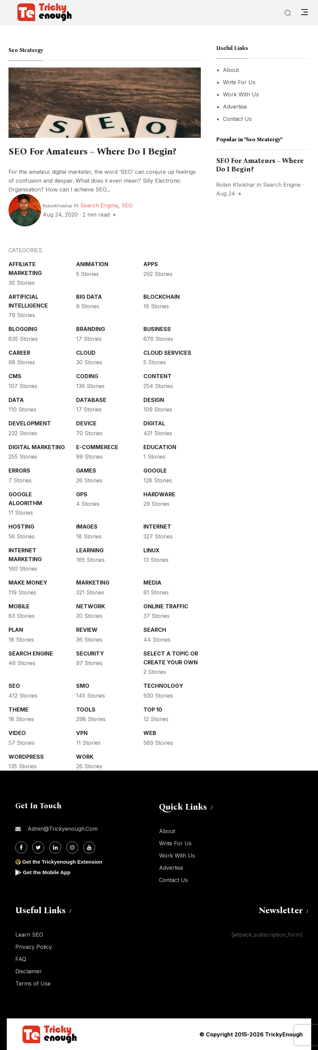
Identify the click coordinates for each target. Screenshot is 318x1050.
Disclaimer (28, 971)
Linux (151, 550)
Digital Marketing (36, 447)
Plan (15, 629)
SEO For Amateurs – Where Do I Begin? (96, 151)
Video (17, 733)
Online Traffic (165, 606)
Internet (157, 526)
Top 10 (152, 709)
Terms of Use (33, 983)
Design (153, 400)
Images (87, 526)
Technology (163, 685)
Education (159, 447)
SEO (126, 205)
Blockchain (161, 296)
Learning (90, 550)
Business (157, 329)
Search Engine (99, 205)
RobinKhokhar (58, 205)
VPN (82, 733)
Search (154, 629)
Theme (18, 709)
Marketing (92, 582)
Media (152, 582)
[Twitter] (38, 847)
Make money (27, 582)
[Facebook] (21, 847)
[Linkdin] (55, 847)
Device (86, 423)
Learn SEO (29, 934)
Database (91, 400)
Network (90, 606)
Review (87, 629)
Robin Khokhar (235, 184)
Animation (92, 264)
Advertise (235, 106)
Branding (90, 329)
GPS (81, 494)
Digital (154, 423)
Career (19, 352)
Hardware (159, 494)
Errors (19, 470)
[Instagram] (72, 847)
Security (90, 653)
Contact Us (237, 118)
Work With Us (241, 94)
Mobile (19, 606)
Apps (150, 264)
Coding (87, 376)
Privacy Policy (33, 946)
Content (157, 376)
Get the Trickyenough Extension (63, 862)
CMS (14, 376)
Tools (85, 709)
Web (149, 733)
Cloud (85, 352)
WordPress (26, 756)
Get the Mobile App (47, 872)
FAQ (20, 959)
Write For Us (239, 82)
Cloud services (167, 352)
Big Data (89, 296)
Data (16, 400)
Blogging (22, 329)
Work (84, 756)
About (231, 70)
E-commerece (97, 447)
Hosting (21, 526)
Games (86, 470)
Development (29, 423)
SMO (82, 685)
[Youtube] (89, 847)
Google (155, 470)
